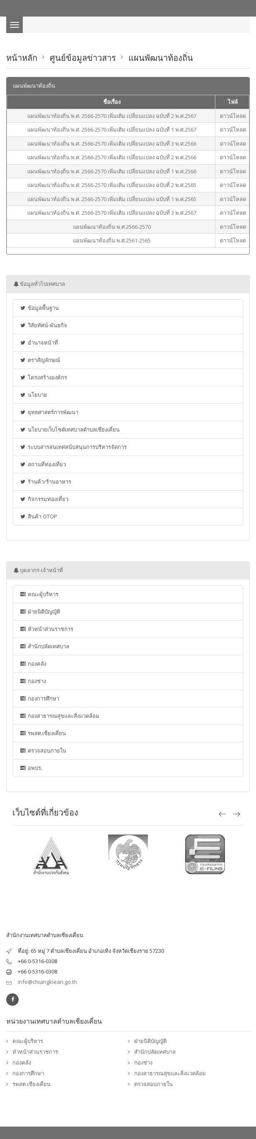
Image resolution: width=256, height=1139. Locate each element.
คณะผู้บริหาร (38, 594)
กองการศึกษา (39, 698)
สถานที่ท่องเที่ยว (42, 464)
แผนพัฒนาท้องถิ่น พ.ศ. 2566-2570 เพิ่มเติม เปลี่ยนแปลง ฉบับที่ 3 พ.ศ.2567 (111, 212)
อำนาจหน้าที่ (38, 342)
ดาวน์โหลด (233, 116)
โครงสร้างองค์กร (43, 377)
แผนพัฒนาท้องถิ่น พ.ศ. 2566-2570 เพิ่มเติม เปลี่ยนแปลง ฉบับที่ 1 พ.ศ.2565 (111, 199)
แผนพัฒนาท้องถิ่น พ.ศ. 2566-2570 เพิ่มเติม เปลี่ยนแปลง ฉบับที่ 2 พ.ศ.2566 (111, 157)
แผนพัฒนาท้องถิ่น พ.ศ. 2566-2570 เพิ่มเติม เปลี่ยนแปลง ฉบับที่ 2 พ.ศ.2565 (111, 185)
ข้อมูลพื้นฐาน (39, 308)
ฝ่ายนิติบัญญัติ (39, 611)
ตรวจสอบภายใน (42, 750)
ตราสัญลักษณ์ (39, 360)
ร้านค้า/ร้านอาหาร (45, 481)
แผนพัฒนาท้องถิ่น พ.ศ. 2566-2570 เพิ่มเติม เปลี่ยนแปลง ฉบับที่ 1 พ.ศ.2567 (111, 129)
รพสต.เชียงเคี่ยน (42, 733)
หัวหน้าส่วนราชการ (46, 629)
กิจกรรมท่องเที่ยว (43, 499)
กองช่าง (32, 681)
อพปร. (30, 768)
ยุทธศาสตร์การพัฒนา (48, 412)
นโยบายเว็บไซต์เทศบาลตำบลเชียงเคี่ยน (69, 429)
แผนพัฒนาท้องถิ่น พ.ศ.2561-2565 (112, 240)
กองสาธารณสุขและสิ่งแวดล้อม (59, 715)
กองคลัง (32, 663)
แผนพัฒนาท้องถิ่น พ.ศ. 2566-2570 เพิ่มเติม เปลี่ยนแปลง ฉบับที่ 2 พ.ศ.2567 (111, 116)
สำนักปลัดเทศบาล (44, 646)
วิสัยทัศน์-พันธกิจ (43, 325)
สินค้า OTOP (38, 516)
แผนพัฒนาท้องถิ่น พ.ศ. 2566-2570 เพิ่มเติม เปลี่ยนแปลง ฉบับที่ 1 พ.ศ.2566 (111, 171)
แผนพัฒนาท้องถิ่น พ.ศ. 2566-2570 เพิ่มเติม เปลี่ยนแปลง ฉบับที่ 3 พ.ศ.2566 (111, 143)
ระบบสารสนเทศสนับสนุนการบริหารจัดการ (73, 447)
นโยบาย (33, 394)
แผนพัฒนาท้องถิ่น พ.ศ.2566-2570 (112, 226)
